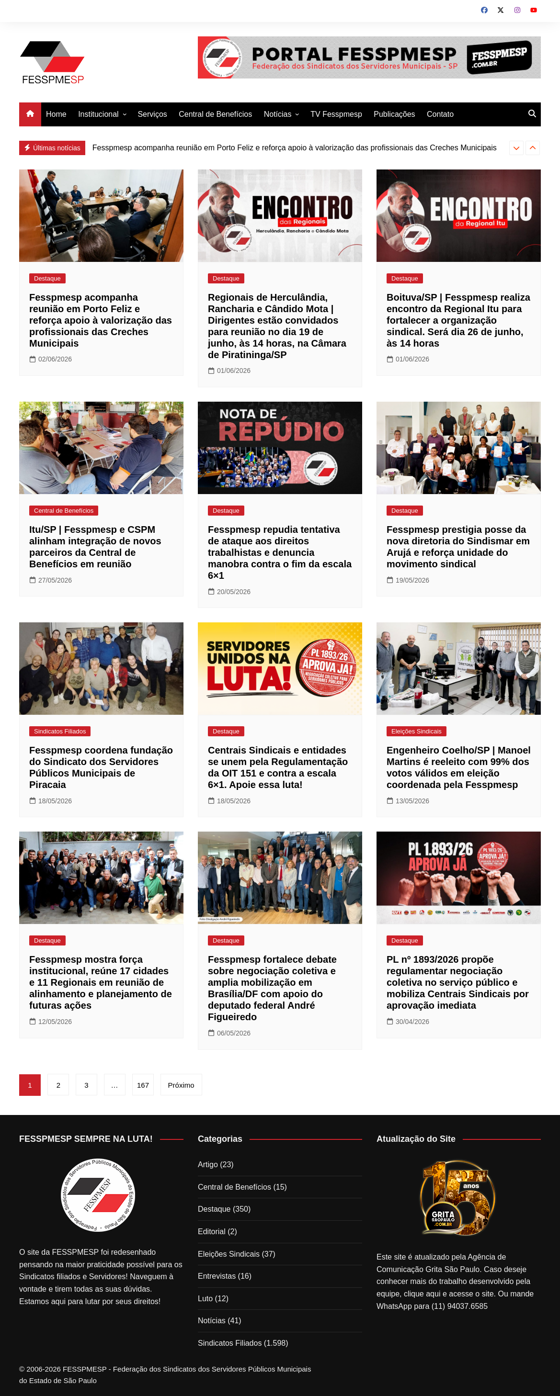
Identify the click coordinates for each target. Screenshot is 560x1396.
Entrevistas (217, 1276)
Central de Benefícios (215, 114)
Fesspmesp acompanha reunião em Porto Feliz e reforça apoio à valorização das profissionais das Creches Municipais (294, 148)
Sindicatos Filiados (60, 731)
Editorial (212, 1231)
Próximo (182, 1085)
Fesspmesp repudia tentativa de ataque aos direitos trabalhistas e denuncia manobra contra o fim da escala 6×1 (280, 552)
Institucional (98, 114)
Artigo (208, 1164)
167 (144, 1085)
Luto (205, 1299)
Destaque (47, 278)
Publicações (394, 114)
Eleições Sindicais (416, 731)
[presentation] (516, 148)
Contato (440, 114)
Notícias (278, 114)
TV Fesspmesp (336, 114)
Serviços (152, 114)
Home (56, 114)
